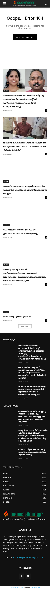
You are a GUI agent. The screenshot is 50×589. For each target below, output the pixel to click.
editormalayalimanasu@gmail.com (28, 557)
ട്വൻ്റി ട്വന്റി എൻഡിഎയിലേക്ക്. (17, 317)
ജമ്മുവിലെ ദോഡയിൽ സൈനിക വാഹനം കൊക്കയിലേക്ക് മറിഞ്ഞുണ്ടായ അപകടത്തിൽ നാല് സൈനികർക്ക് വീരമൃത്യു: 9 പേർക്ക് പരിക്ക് (32, 436)
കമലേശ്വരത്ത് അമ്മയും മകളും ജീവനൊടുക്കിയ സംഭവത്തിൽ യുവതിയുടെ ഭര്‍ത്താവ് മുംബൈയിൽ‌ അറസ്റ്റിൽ (25, 190)
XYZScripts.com (35, 587)
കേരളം (5, 90)
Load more (25, 326)
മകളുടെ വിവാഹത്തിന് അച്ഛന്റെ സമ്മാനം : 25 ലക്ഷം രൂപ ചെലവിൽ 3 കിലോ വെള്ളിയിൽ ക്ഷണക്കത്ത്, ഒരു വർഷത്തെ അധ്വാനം (32, 416)
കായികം (6, 225)
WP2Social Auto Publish (17, 587)
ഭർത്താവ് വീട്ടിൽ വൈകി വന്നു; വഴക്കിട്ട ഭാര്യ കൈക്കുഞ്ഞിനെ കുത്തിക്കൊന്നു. (32, 452)
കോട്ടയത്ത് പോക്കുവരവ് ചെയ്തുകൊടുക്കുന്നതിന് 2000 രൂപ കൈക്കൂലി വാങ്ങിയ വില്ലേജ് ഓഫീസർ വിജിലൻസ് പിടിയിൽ (24, 146)
